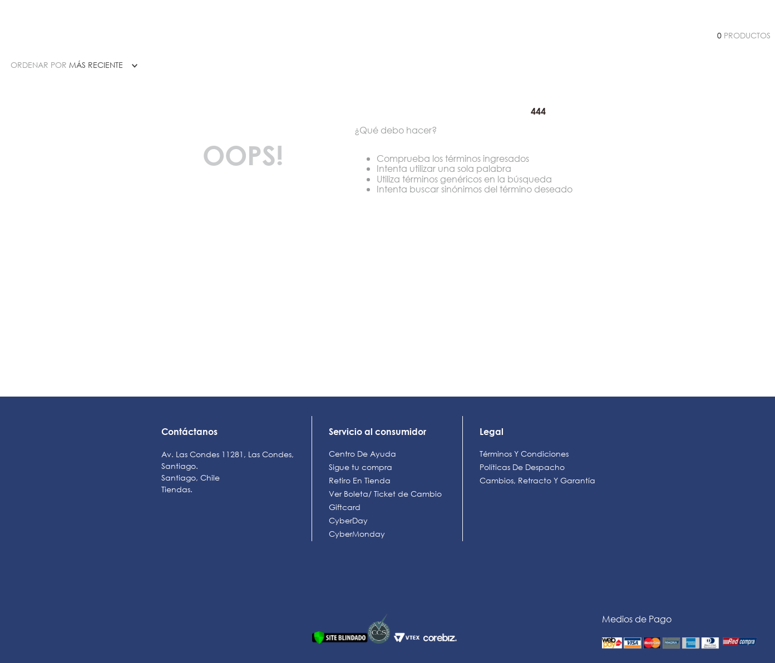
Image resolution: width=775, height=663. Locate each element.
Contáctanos (189, 431)
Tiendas (175, 489)
